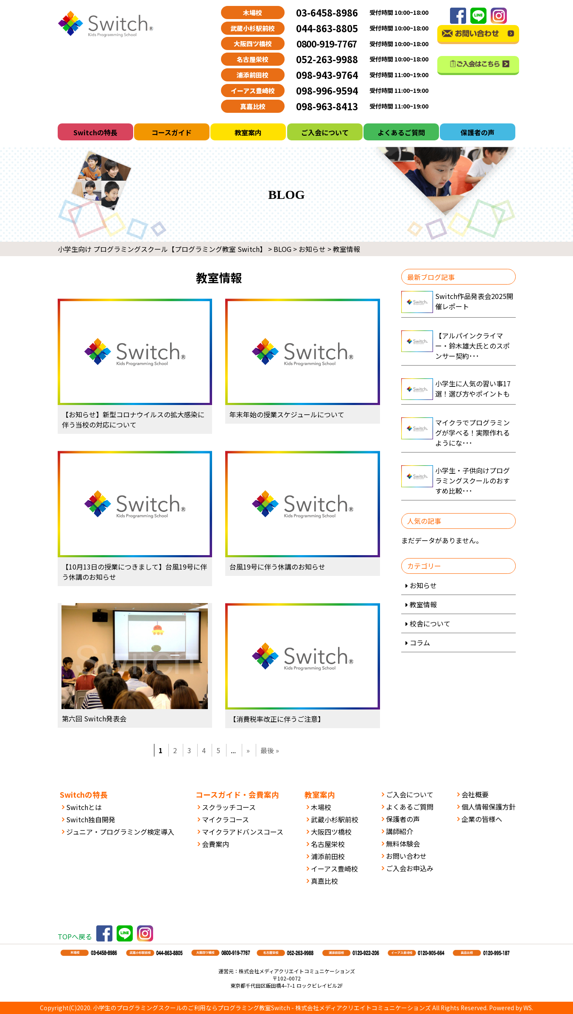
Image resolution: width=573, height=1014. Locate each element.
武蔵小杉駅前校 (334, 819)
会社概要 (475, 794)
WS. (528, 1007)
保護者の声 (478, 132)
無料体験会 (403, 843)
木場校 (321, 807)
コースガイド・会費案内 (237, 794)
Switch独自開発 (90, 819)
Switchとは (84, 807)
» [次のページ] (248, 750)
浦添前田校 (328, 856)
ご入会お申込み (409, 868)
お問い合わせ (406, 856)
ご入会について (325, 132)
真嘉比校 (324, 881)
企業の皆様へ (481, 819)
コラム (420, 642)
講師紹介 (399, 831)
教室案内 (248, 132)
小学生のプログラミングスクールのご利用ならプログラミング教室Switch (191, 1007)
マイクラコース (225, 819)
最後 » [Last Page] (269, 750)
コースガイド (171, 132)
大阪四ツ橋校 (331, 832)
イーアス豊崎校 (334, 868)
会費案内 (215, 844)
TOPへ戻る (75, 936)
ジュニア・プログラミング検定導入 (120, 832)
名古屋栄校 (328, 844)
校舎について (430, 623)
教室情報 (423, 604)
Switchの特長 (95, 132)
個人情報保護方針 (488, 807)
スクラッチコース (229, 807)
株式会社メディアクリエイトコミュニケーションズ (363, 1007)
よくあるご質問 (401, 132)
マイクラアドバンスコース (242, 832)
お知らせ (423, 585)
